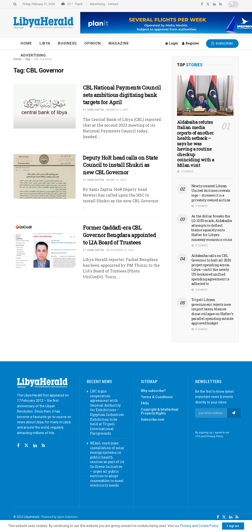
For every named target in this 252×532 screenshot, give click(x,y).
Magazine (119, 43)
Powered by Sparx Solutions (59, 517)
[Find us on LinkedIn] (230, 517)
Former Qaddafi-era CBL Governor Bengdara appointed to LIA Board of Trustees (119, 235)
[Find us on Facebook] (18, 445)
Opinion (92, 43)
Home (26, 43)
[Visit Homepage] (43, 23)
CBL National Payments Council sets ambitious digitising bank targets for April (122, 95)
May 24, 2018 (116, 179)
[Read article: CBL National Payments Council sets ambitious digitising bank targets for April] (44, 106)
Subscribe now (152, 419)
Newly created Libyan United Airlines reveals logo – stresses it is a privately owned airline (211, 193)
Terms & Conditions (157, 397)
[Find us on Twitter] (26, 445)
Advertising (97, 4)
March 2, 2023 (117, 109)
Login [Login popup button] (172, 43)
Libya (45, 43)
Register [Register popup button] (190, 43)
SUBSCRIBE (222, 43)
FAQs (145, 403)
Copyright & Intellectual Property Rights (159, 411)
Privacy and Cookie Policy (199, 526)
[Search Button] (15, 4)
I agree (233, 526)
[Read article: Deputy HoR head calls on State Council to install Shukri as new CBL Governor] (44, 176)
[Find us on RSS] (43, 445)
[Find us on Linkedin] (35, 445)
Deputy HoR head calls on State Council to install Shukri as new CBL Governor (120, 165)
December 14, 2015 (120, 250)
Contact (113, 4)
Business (67, 43)
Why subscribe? (153, 391)
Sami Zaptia (95, 109)
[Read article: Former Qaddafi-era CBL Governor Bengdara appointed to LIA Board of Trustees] (44, 246)
